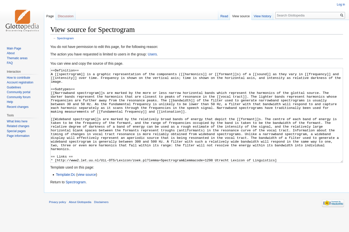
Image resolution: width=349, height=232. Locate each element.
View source (241, 16)
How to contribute (18, 77)
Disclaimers (101, 220)
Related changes (18, 126)
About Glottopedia (80, 220)
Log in (341, 4)
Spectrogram (65, 38)
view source (87, 193)
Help (10, 102)
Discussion (66, 16)
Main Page (14, 48)
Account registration (20, 82)
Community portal (18, 92)
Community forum (18, 97)
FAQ (10, 63)
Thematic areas (17, 58)
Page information (18, 136)
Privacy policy (57, 220)
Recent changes (17, 107)
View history (262, 16)
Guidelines (14, 87)
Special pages (16, 131)
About (10, 53)
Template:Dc (65, 193)
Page (50, 16)
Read (224, 16)
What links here (17, 121)
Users (152, 54)
